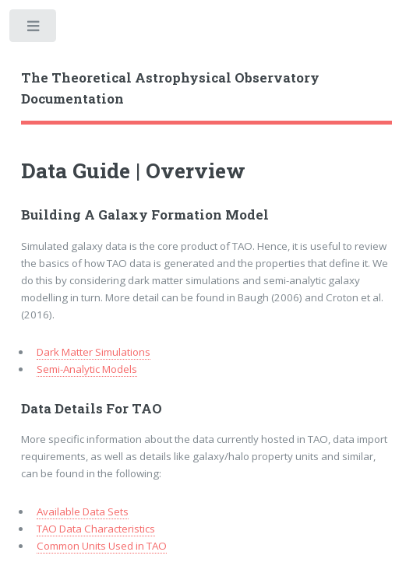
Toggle (34, 29)
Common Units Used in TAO (102, 546)
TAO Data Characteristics (96, 529)
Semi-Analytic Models (87, 369)
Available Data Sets (83, 511)
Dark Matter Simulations (93, 352)
